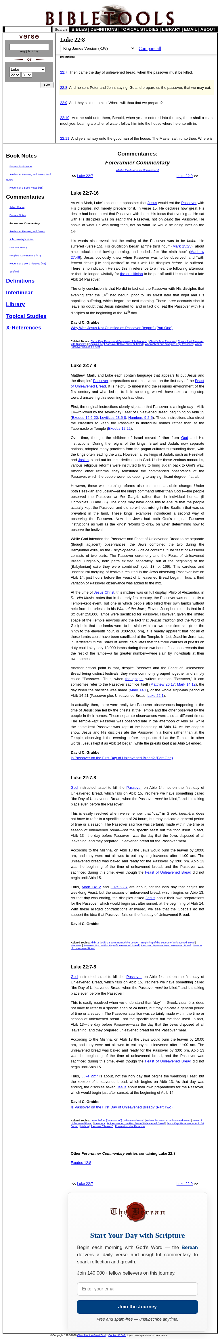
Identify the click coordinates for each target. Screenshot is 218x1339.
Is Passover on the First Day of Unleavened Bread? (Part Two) (122, 1107)
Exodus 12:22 (119, 428)
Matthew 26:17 (162, 684)
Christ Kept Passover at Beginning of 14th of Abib (119, 341)
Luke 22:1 (156, 695)
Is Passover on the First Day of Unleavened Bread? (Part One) (122, 758)
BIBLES (79, 29)
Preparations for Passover (130, 1126)
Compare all (150, 48)
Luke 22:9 (185, 176)
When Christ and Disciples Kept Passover (169, 344)
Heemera (76, 945)
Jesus (152, 203)
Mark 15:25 (182, 246)
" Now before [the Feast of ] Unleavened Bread (117, 1120)
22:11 (64, 138)
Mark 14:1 (138, 690)
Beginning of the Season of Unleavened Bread (167, 942)
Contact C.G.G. (117, 1335)
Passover (188, 203)
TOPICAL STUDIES (139, 29)
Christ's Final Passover (162, 341)
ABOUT (207, 29)
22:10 (64, 118)
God (184, 438)
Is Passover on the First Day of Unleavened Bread (136, 1123)
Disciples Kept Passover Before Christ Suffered (116, 344)
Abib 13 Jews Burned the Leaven (120, 942)
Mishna (84, 1126)
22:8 (63, 87)
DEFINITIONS (104, 29)
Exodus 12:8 (81, 1162)
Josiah (83, 460)
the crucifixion (131, 274)
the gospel (134, 679)
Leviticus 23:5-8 (113, 417)
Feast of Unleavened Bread (168, 872)
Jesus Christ (104, 592)
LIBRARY (171, 29)
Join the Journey (137, 1306)
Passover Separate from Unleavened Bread (166, 945)
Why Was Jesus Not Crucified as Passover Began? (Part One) (122, 328)
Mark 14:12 (186, 684)
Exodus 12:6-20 (85, 417)
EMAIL (190, 29)
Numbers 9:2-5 (140, 417)
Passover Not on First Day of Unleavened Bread (111, 945)
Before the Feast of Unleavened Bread (168, 1120)
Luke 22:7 (85, 176)
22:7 (63, 72)
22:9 (63, 103)
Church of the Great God (91, 1335)
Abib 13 (94, 942)
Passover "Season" (102, 1126)
